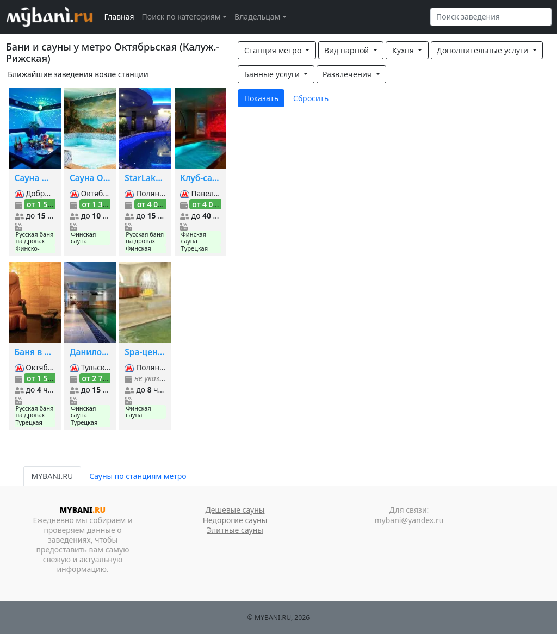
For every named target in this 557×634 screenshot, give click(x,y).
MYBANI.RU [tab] (52, 476)
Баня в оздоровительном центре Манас (35, 352)
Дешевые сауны (235, 510)
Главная (119, 16)
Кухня (404, 50)
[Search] (491, 17)
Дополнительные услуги (483, 50)
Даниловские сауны (90, 352)
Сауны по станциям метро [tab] (137, 476)
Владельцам (257, 16)
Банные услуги (273, 74)
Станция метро (274, 50)
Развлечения (348, 74)
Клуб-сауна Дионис (200, 178)
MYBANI (83, 510)
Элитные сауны (235, 530)
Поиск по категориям (181, 16)
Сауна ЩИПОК (35, 178)
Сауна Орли (90, 178)
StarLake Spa (145, 178)
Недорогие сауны (235, 520)
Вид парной (347, 50)
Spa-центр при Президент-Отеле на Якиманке (145, 352)
